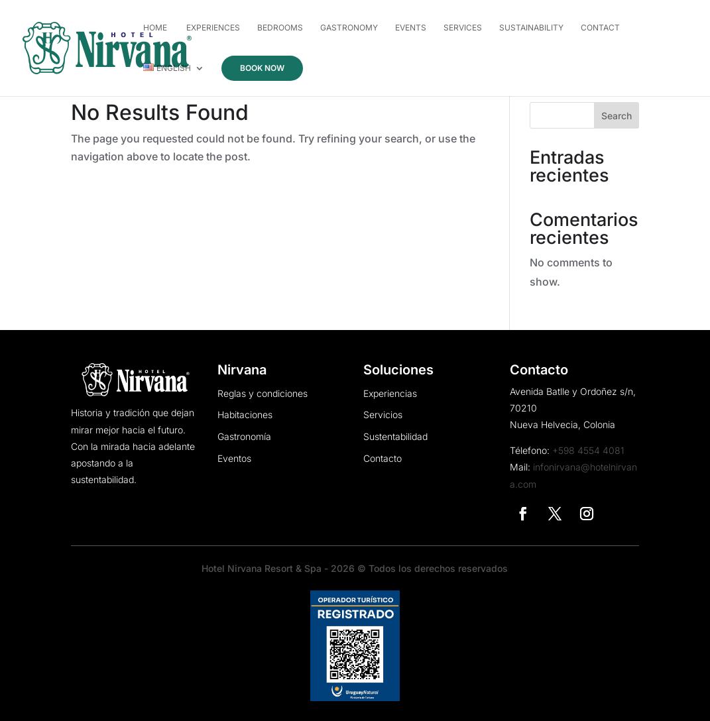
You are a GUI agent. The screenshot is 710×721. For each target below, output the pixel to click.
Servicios (382, 415)
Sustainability (531, 27)
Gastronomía (244, 436)
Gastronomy (349, 27)
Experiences (212, 27)
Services (463, 27)
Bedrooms (280, 27)
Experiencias (390, 393)
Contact (600, 27)
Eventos (234, 458)
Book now (262, 68)
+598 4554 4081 (588, 450)
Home (155, 27)
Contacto (382, 458)
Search (616, 115)
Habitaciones (244, 415)
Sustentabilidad (395, 436)
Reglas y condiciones (262, 393)
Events (410, 27)
